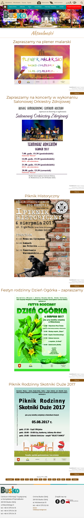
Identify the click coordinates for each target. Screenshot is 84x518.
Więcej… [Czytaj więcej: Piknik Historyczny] (77, 286)
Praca (29, 6)
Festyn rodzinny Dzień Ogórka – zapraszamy (42, 290)
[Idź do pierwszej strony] (10, 479)
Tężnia (29, 2)
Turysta (24, 2)
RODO (35, 508)
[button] (81, 16)
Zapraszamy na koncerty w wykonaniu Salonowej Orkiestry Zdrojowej (42, 99)
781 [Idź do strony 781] (63, 479)
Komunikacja (38, 6)
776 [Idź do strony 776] (40, 479)
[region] (42, 17)
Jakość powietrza (58, 2)
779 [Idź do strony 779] (54, 479)
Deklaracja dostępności (39, 510)
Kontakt (62, 6)
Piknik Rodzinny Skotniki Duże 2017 (42, 384)
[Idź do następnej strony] (68, 479)
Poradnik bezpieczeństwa (74, 6)
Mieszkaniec (16, 2)
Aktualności (8, 2)
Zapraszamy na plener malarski (42, 41)
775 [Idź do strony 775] (36, 479)
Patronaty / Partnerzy (50, 6)
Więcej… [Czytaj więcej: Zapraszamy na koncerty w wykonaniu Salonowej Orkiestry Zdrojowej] (77, 192)
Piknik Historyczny (42, 196)
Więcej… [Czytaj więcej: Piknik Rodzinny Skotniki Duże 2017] (77, 474)
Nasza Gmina (12, 6)
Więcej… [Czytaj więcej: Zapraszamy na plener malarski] (77, 93)
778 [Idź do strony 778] (49, 479)
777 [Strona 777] (45, 479)
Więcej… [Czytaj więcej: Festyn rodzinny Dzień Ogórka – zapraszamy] (77, 380)
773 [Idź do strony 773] (27, 479)
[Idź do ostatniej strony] (75, 479)
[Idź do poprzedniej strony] (17, 479)
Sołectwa (22, 6)
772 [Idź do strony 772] (22, 479)
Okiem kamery (45, 2)
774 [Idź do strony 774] (31, 479)
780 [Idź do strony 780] (59, 479)
